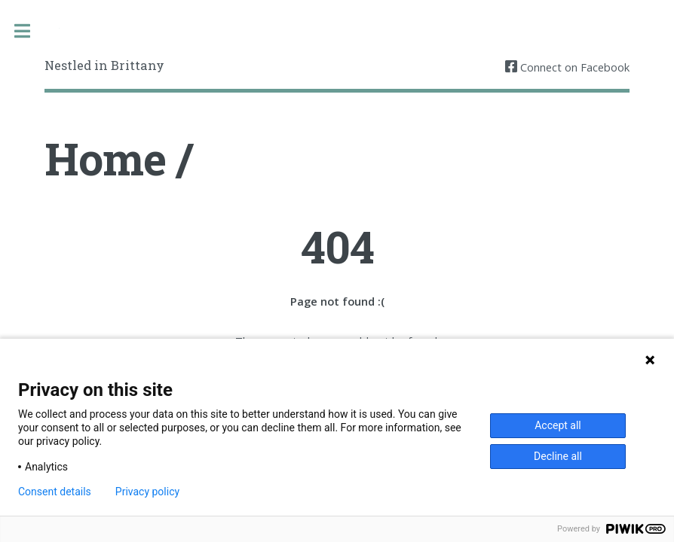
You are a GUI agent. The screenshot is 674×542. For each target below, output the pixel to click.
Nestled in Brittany (104, 65)
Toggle (30, 31)
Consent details (54, 492)
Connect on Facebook (573, 67)
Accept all (558, 425)
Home (105, 158)
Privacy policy (147, 492)
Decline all (558, 456)
